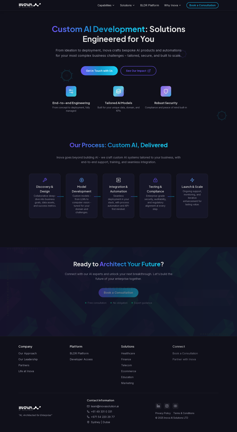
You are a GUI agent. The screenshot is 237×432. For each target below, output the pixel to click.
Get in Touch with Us (99, 72)
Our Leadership (28, 359)
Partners (23, 365)
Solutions (127, 5)
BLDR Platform (149, 5)
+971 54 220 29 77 (103, 416)
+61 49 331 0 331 (101, 411)
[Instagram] (167, 406)
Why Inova (172, 5)
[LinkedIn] (158, 406)
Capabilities (106, 5)
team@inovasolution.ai (105, 406)
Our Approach (27, 353)
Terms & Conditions (183, 413)
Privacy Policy (163, 413)
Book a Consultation (202, 5)
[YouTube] (175, 406)
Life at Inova (26, 371)
